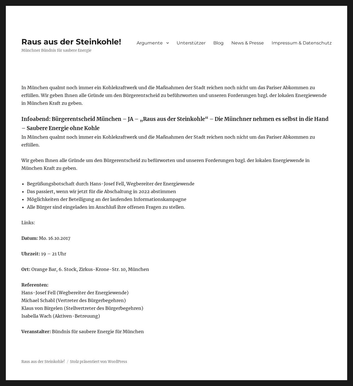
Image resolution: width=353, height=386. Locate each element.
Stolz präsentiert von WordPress (98, 361)
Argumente (150, 43)
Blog (218, 43)
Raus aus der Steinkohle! (71, 41)
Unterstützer (191, 43)
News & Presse (247, 43)
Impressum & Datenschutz (302, 43)
